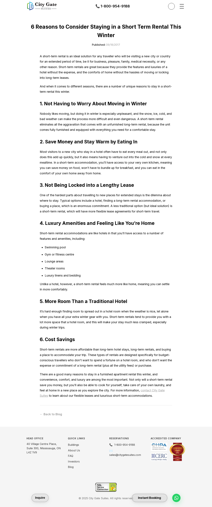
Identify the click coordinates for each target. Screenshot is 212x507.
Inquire (40, 497)
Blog (71, 467)
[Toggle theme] (171, 6)
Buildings (73, 444)
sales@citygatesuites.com (125, 454)
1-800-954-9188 (124, 444)
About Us (74, 450)
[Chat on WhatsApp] (176, 498)
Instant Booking (149, 498)
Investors (74, 461)
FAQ (70, 455)
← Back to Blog (51, 414)
